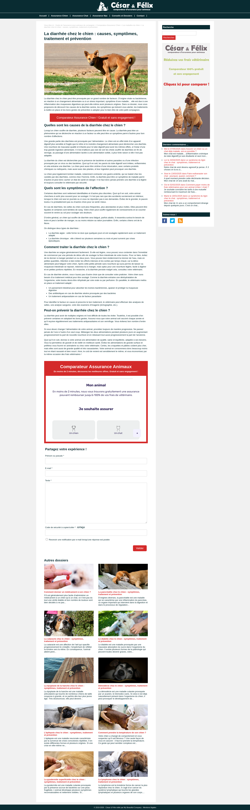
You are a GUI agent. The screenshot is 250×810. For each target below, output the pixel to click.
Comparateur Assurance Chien (108, 25)
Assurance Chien (59, 16)
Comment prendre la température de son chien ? (122, 732)
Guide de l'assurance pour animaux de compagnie (74, 25)
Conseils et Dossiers (122, 16)
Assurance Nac (99, 16)
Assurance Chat (80, 16)
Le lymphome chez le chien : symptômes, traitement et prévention (118, 780)
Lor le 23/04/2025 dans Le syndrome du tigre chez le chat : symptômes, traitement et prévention (184, 162)
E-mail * (48, 468)
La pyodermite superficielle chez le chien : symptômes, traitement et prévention (65, 780)
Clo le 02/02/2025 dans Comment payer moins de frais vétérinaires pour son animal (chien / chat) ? (187, 186)
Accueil (43, 16)
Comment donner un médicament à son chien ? (67, 592)
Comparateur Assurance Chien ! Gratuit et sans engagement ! (96, 117)
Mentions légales (149, 807)
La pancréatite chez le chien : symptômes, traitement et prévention (119, 593)
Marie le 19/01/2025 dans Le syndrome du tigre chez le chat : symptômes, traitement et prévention (185, 198)
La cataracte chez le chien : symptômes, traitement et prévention (64, 640)
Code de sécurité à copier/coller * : (65, 527)
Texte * (48, 480)
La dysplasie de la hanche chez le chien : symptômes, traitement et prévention (64, 687)
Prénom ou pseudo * (54, 456)
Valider (139, 548)
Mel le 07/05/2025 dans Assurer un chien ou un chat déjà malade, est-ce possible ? (185, 150)
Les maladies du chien (131, 25)
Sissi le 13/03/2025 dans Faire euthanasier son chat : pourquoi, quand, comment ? (185, 174)
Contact (140, 16)
